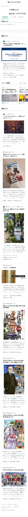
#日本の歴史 (13, 352)
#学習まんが (6, 73)
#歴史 (11, 297)
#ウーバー (15, 255)
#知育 (14, 77)
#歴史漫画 (18, 295)
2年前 (18, 41)
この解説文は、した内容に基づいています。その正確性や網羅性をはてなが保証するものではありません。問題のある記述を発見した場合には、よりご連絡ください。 (8, 25)
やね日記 (7, 265)
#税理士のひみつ (18, 200)
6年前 (14, 467)
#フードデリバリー (7, 255)
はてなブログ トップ (6, 6)
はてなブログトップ (5, 507)
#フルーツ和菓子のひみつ (9, 75)
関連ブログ (21, 17)
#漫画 (14, 295)
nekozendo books (8, 303)
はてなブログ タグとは (6, 506)
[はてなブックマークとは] (10, 83)
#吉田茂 (18, 407)
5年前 (14, 303)
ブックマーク (5, 87)
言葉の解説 (5, 17)
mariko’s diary (8, 152)
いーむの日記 (8, 114)
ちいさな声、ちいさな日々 (10, 41)
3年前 (13, 152)
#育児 (11, 77)
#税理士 (5, 200)
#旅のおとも (19, 352)
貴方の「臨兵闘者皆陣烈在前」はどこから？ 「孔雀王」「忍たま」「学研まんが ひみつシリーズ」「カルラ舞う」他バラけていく (9, 91)
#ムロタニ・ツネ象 (7, 295)
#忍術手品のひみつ (7, 259)
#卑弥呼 (18, 461)
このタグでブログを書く (21, 13)
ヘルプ (12, 506)
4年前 (11, 265)
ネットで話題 (13, 17)
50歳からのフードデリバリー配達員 (12, 206)
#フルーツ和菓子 (20, 75)
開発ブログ (17, 506)
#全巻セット (19, 499)
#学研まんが (13, 73)
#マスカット (6, 77)
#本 (4, 146)
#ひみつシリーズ (14, 257)
